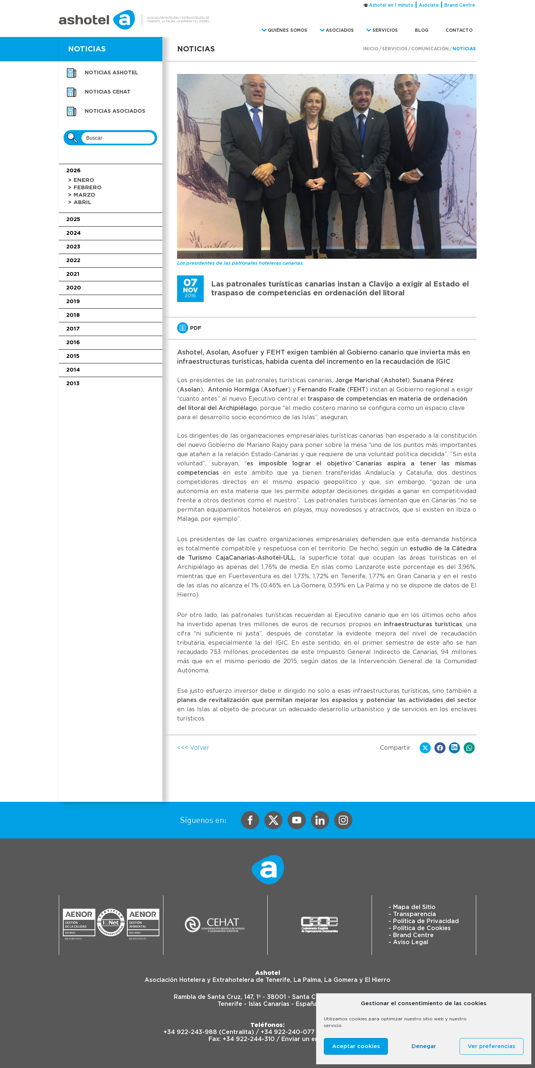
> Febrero (85, 187)
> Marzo (81, 195)
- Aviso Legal (408, 942)
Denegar (424, 1046)
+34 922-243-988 (190, 1032)
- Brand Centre (411, 935)
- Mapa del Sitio (412, 907)
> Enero (81, 180)
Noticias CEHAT (108, 92)
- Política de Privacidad (424, 921)
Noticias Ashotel (111, 72)
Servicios (394, 49)
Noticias (464, 49)
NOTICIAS (87, 49)
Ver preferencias (491, 1046)
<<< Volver (193, 748)
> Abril (79, 202)
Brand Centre (459, 5)
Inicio (370, 49)
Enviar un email (304, 1039)
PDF (189, 327)
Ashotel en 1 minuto (391, 5)
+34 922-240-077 (288, 1032)
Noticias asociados (115, 111)
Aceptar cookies (356, 1046)
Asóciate (429, 5)
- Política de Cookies (420, 928)
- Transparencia (412, 914)
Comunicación (430, 49)
